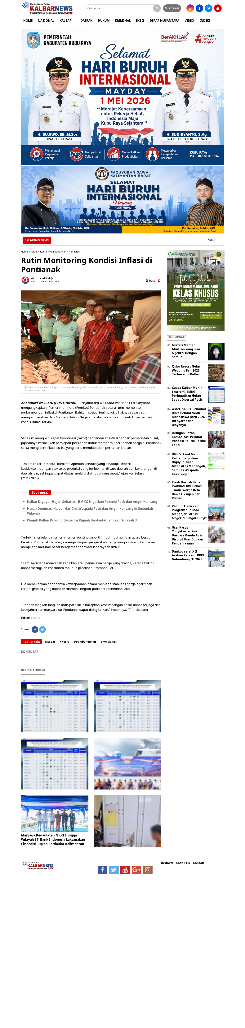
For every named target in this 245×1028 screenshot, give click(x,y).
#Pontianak (108, 641)
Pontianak (74, 251)
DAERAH (87, 20)
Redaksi (167, 863)
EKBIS (140, 20)
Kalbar (34, 251)
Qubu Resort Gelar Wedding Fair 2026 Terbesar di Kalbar (186, 370)
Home (24, 251)
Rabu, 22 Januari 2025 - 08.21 (45, 281)
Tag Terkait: (31, 641)
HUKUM (104, 20)
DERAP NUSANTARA (164, 20)
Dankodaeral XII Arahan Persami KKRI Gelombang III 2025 (188, 555)
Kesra (43, 251)
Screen (172, 8)
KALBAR (65, 20)
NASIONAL (46, 20)
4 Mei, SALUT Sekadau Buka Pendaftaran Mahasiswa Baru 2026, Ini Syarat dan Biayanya (189, 417)
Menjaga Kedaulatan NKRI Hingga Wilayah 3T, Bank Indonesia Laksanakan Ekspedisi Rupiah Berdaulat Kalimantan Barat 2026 (53, 841)
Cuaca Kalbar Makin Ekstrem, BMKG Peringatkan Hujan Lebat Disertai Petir (187, 394)
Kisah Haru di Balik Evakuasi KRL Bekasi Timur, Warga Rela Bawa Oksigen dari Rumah (187, 490)
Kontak (198, 863)
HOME (28, 20)
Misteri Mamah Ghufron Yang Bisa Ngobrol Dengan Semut (186, 351)
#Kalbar (49, 641)
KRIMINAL (123, 20)
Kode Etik (183, 863)
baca (150, 280)
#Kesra (64, 641)
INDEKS (205, 20)
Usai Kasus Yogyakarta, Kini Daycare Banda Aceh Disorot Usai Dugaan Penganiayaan (187, 535)
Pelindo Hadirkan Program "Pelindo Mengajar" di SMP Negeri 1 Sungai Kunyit (189, 512)
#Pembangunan (85, 641)
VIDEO (189, 20)
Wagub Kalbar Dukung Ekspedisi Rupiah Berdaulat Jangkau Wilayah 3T (83, 520)
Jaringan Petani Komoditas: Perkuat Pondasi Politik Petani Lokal (189, 439)
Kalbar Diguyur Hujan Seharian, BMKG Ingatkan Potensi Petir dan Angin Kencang (92, 501)
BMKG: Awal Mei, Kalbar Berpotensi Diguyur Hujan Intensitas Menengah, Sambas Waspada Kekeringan (189, 464)
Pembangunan (57, 251)
